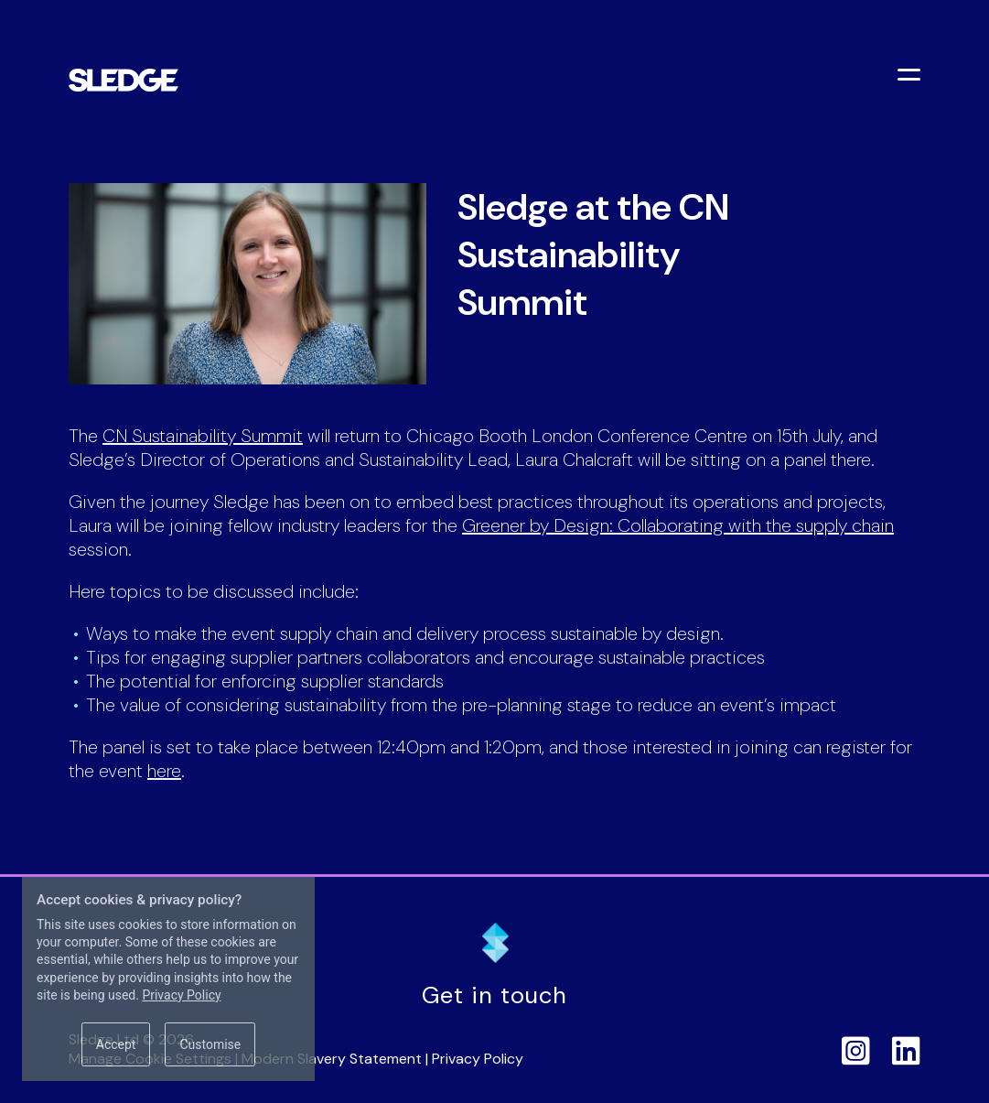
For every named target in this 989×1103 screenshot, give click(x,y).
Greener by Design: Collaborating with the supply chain (678, 525)
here (164, 771)
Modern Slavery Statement (332, 1058)
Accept (116, 1044)
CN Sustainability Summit (202, 436)
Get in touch (494, 995)
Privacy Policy (477, 1058)
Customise (210, 1044)
